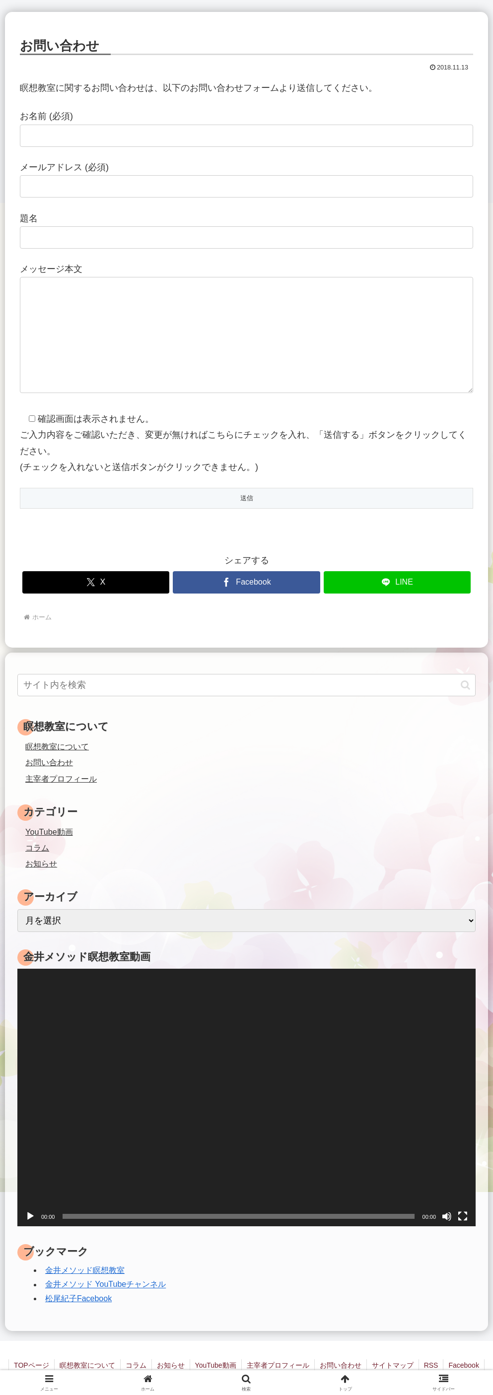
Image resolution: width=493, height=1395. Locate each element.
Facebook (463, 1365)
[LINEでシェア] (397, 582)
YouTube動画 (215, 1365)
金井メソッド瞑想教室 (85, 1270)
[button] (465, 685)
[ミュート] (447, 1216)
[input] (246, 685)
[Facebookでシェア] (246, 582)
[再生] (30, 1216)
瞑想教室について (57, 746)
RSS (431, 1365)
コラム (136, 1365)
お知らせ (171, 1365)
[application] (246, 1097)
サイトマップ (393, 1365)
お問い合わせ (49, 762)
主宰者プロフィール (61, 778)
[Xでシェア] (96, 582)
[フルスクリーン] (463, 1216)
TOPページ (31, 1365)
